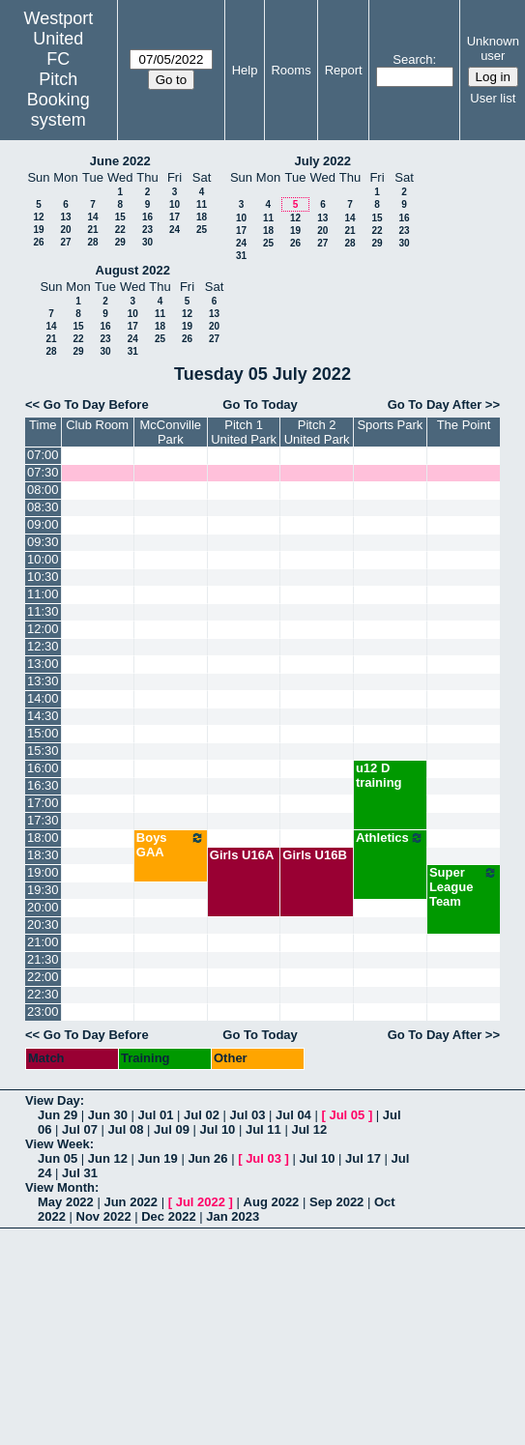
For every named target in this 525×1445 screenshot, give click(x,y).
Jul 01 (156, 1115)
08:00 (43, 489)
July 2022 (322, 161)
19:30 (43, 889)
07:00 (43, 455)
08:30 (43, 507)
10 (174, 204)
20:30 (43, 924)
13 (65, 217)
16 (147, 217)
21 (92, 229)
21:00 (43, 942)
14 (92, 217)
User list (492, 98)
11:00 (43, 594)
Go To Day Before (96, 404)
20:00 (43, 907)
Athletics (390, 838)
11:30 (43, 611)
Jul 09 (172, 1129)
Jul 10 (217, 1129)
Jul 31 (80, 1173)
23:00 (43, 1011)
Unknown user (493, 48)
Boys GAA (170, 844)
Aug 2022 (272, 1202)
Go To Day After (435, 404)
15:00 (43, 733)
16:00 (43, 768)
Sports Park (390, 425)
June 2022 (120, 161)
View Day (52, 1100)
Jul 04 (293, 1115)
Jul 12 (309, 1129)
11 (201, 204)
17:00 (43, 802)
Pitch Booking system (58, 100)
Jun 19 (158, 1158)
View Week (57, 1144)
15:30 (43, 750)
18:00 (43, 837)
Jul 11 (263, 1129)
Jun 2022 (130, 1202)
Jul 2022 (200, 1202)
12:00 (43, 628)
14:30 (43, 715)
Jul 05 (347, 1115)
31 (241, 255)
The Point (464, 425)
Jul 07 (80, 1129)
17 (174, 217)
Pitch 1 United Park (244, 432)
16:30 (43, 785)
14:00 (43, 698)
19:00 (43, 872)
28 (92, 242)
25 (201, 229)
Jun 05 (57, 1158)
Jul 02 (201, 1115)
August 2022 (133, 270)
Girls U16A (242, 855)
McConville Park (171, 432)
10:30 (43, 576)
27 (65, 242)
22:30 (43, 994)
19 (38, 229)
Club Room (97, 425)
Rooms (290, 70)
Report (344, 70)
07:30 (43, 472)
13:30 (43, 681)
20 (65, 229)
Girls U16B (314, 855)
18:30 (43, 855)
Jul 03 (248, 1115)
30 (147, 242)
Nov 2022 (103, 1216)
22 (120, 229)
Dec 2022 (168, 1216)
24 (174, 229)
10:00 (43, 559)
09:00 (43, 524)
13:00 (43, 663)
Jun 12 (108, 1158)
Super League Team (463, 887)
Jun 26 (207, 1158)
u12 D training (379, 775)
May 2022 (66, 1202)
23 (147, 229)
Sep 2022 (336, 1202)
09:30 (43, 542)
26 (38, 242)
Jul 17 (363, 1158)
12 (38, 217)
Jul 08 (126, 1129)
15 (120, 217)
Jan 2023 (232, 1216)
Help (245, 70)
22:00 (43, 976)
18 (201, 217)
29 (120, 242)
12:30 (43, 646)
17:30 (43, 820)
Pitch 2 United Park (317, 432)
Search (412, 59)
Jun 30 (108, 1115)
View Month (60, 1187)
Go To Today (260, 404)
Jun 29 (57, 1115)
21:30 (43, 959)
